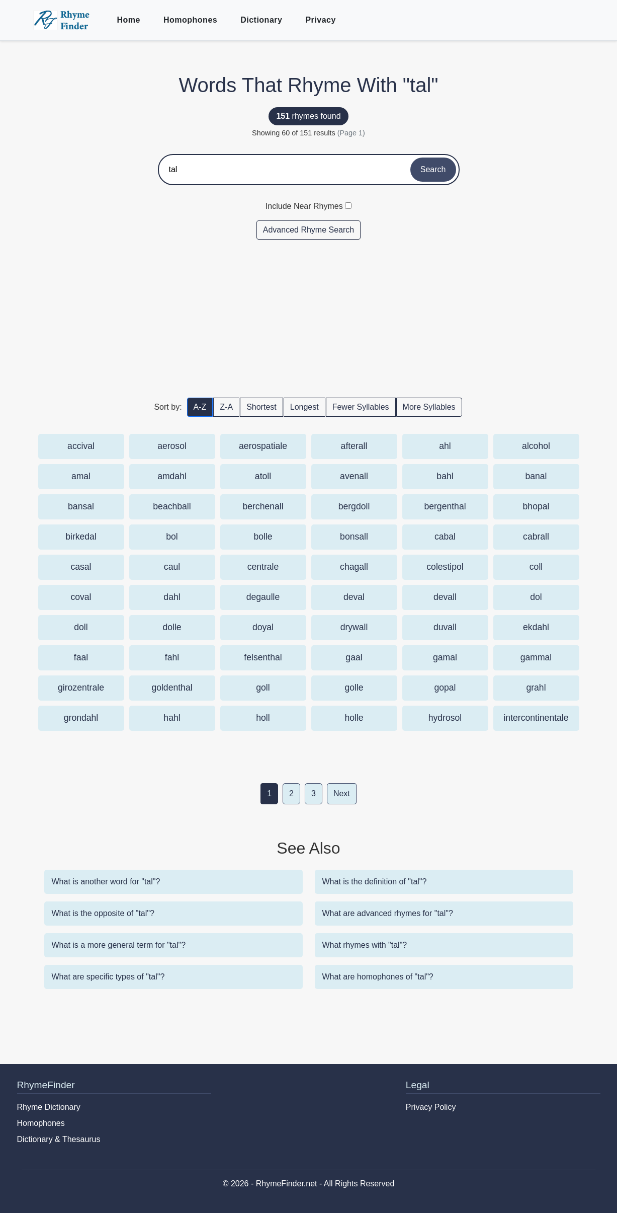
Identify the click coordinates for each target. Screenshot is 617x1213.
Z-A (226, 407)
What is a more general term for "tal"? (119, 945)
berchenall (262, 506)
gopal (445, 688)
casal (80, 567)
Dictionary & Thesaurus (59, 1139)
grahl (536, 688)
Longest (304, 407)
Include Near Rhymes (304, 206)
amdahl (172, 476)
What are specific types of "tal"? (108, 976)
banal (536, 476)
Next (341, 793)
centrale (263, 567)
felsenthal (263, 657)
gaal (353, 657)
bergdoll (354, 506)
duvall (445, 627)
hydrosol (445, 718)
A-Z (200, 407)
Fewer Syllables (360, 407)
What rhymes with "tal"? (364, 945)
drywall (354, 627)
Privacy (320, 20)
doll (80, 627)
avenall (354, 476)
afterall (354, 446)
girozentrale (81, 688)
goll (263, 688)
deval (354, 597)
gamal (445, 657)
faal (81, 657)
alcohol (536, 446)
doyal (263, 627)
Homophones (190, 20)
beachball (172, 506)
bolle (262, 537)
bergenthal (445, 506)
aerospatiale (263, 446)
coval (80, 597)
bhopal (536, 506)
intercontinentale (535, 718)
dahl (171, 597)
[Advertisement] (308, 318)
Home (128, 20)
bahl (444, 476)
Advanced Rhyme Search (308, 229)
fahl (172, 657)
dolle (171, 627)
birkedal (81, 537)
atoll (263, 476)
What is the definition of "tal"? (374, 881)
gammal (536, 657)
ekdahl (536, 627)
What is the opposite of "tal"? (103, 913)
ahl (445, 446)
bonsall (354, 537)
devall (445, 597)
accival (81, 446)
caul (172, 567)
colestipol (444, 567)
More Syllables (429, 407)
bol (172, 537)
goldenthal (171, 688)
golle (353, 688)
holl (263, 718)
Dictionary (261, 20)
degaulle (263, 597)
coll (536, 567)
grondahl (81, 718)
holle (353, 718)
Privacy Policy (431, 1107)
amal (81, 476)
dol (536, 597)
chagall (354, 567)
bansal (81, 506)
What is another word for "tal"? (106, 881)
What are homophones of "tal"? (377, 976)
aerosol (172, 446)
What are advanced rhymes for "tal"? (387, 913)
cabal (445, 537)
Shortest (261, 407)
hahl (171, 718)
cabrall (536, 537)
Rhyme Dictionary (48, 1107)
